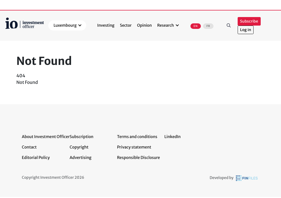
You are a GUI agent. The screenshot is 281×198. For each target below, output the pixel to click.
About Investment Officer (46, 136)
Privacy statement (134, 147)
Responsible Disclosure (138, 157)
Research (165, 25)
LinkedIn (172, 136)
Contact (29, 147)
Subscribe (249, 21)
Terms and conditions (137, 136)
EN (196, 26)
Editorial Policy (36, 157)
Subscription (82, 136)
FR (208, 26)
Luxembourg (65, 25)
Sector (126, 25)
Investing (105, 25)
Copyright (79, 147)
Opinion (144, 25)
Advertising (80, 157)
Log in (245, 29)
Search (229, 25)
